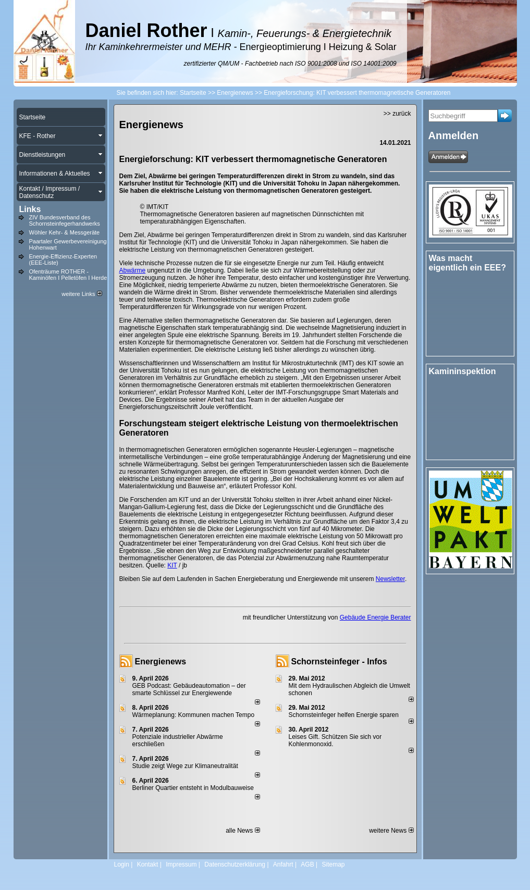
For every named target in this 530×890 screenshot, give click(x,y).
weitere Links (81, 294)
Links (30, 209)
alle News (243, 830)
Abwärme (132, 270)
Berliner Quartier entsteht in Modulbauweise (193, 788)
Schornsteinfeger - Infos (339, 661)
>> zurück (397, 113)
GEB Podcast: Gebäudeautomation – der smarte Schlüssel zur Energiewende (189, 689)
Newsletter (390, 579)
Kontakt (147, 864)
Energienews (161, 661)
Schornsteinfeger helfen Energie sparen (344, 715)
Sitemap (333, 864)
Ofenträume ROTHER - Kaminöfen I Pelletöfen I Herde (68, 274)
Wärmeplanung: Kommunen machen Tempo (193, 715)
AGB (307, 864)
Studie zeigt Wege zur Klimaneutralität (185, 766)
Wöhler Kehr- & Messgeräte (64, 232)
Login (121, 864)
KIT (172, 565)
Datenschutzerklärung (234, 864)
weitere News (391, 830)
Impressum (181, 864)
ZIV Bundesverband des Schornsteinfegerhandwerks (64, 220)
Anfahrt (283, 864)
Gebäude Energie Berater (375, 617)
